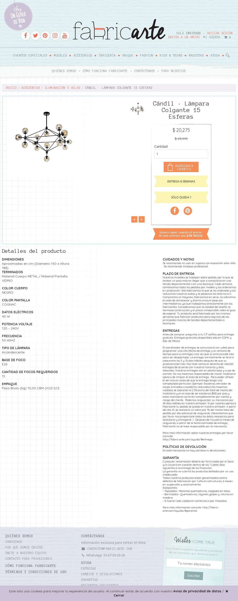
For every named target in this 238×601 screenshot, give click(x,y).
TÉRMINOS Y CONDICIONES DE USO (36, 572)
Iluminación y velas (62, 88)
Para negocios (174, 71)
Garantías (89, 580)
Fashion (146, 55)
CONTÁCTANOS (92, 536)
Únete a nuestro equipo (26, 553)
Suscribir (193, 575)
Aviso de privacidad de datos (197, 591)
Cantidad (161, 146)
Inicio (11, 88)
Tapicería (107, 55)
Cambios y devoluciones (101, 574)
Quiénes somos (64, 71)
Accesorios (83, 55)
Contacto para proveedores (28, 558)
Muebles (60, 55)
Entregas (88, 568)
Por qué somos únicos (24, 547)
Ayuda (215, 55)
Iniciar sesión (220, 33)
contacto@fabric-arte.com (106, 549)
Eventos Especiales (30, 55)
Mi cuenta (212, 37)
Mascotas (196, 55)
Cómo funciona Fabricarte (105, 71)
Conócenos (13, 542)
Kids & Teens (171, 55)
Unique (128, 55)
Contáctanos (144, 71)
